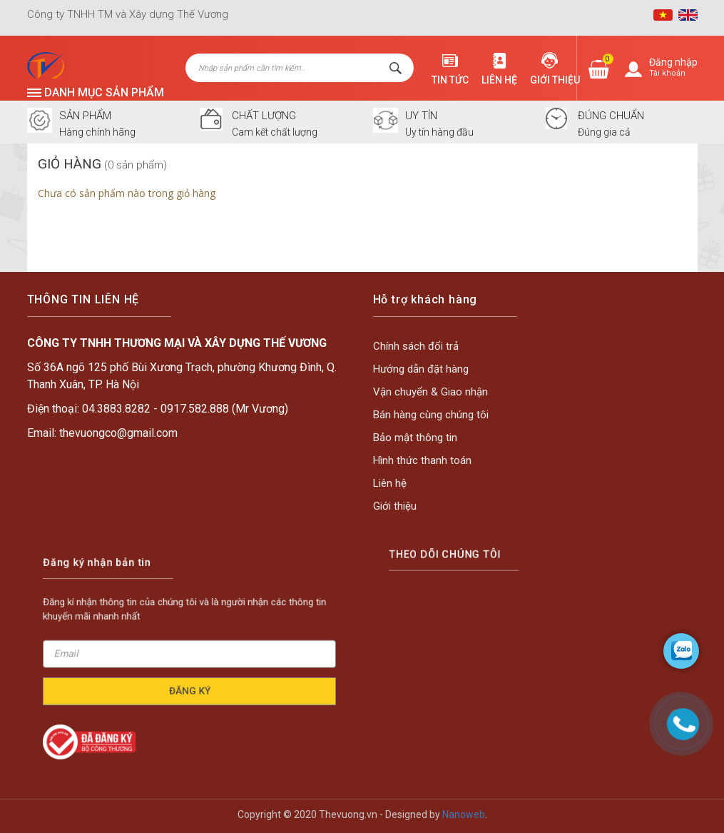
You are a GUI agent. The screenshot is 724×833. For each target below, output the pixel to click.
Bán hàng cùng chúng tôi (431, 414)
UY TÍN (421, 116)
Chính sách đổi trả (416, 346)
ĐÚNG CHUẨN (611, 116)
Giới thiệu (555, 80)
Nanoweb (463, 814)
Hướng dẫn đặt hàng (421, 369)
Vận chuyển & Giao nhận (431, 391)
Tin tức (450, 80)
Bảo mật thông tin (416, 437)
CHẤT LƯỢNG (264, 116)
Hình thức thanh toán (422, 459)
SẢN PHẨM (85, 116)
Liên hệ (499, 80)
